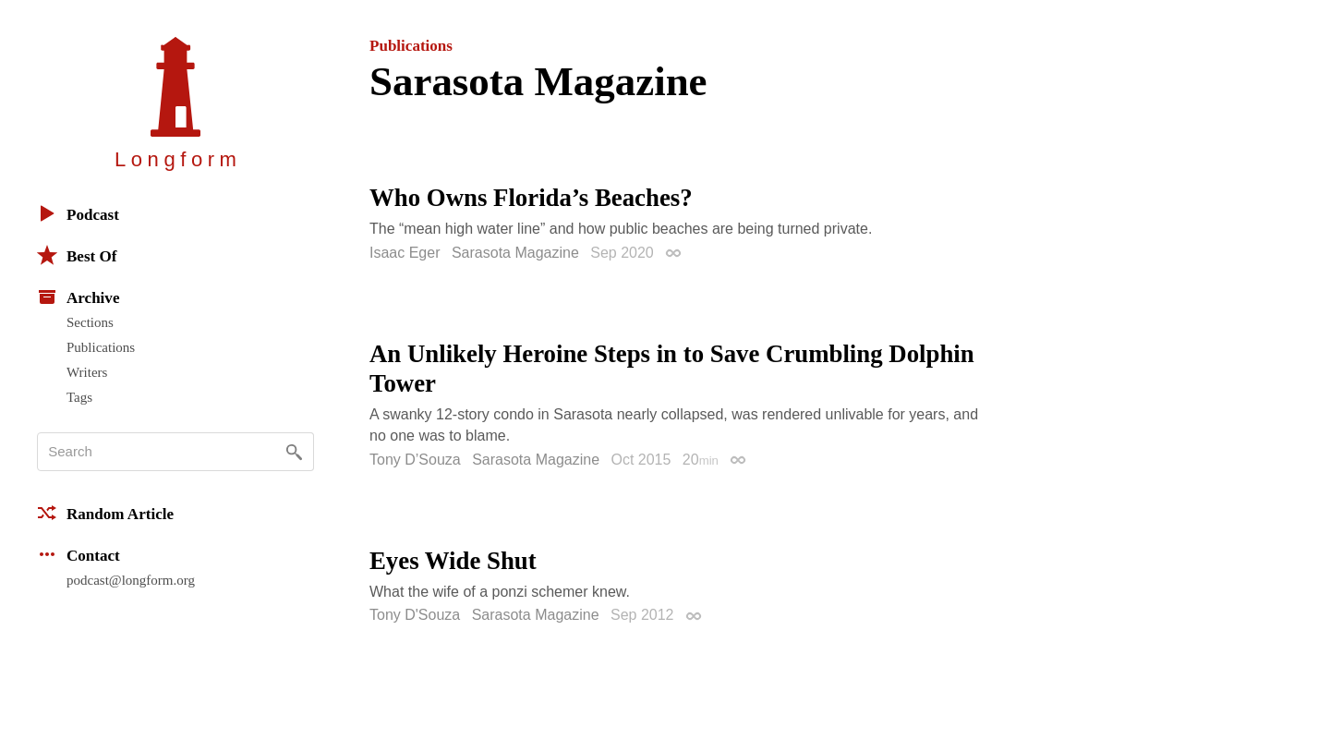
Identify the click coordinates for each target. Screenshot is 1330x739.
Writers (86, 372)
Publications (100, 347)
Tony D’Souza (415, 459)
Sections (90, 322)
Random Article (105, 513)
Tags (79, 397)
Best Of (76, 255)
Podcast (78, 213)
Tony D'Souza (414, 615)
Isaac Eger (404, 252)
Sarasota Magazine (515, 252)
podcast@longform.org (130, 580)
